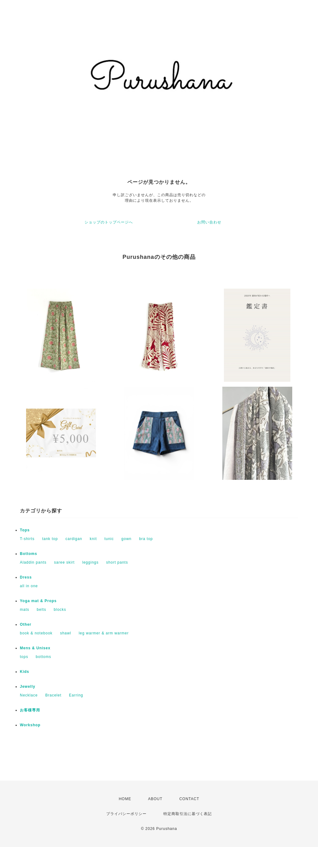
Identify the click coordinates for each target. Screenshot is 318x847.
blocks (60, 609)
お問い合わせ (209, 222)
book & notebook (36, 633)
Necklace (29, 695)
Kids (24, 671)
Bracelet (53, 695)
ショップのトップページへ (108, 222)
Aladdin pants (33, 562)
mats (24, 609)
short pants (117, 562)
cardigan (74, 539)
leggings (90, 562)
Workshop (30, 725)
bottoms (43, 657)
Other (25, 624)
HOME (125, 799)
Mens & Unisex (35, 648)
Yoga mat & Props (38, 601)
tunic (109, 539)
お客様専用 (30, 710)
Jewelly (27, 686)
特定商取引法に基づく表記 (187, 814)
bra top (146, 539)
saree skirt (64, 562)
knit (93, 539)
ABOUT (155, 799)
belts (41, 609)
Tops (25, 530)
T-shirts (27, 539)
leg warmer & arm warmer (104, 633)
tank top (50, 539)
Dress (26, 577)
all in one (29, 586)
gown (126, 539)
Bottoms (28, 554)
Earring (76, 695)
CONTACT (189, 799)
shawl (65, 633)
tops (24, 657)
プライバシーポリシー (126, 814)
